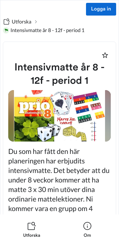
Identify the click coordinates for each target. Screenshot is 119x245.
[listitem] (31, 230)
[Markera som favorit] (105, 55)
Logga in (101, 9)
